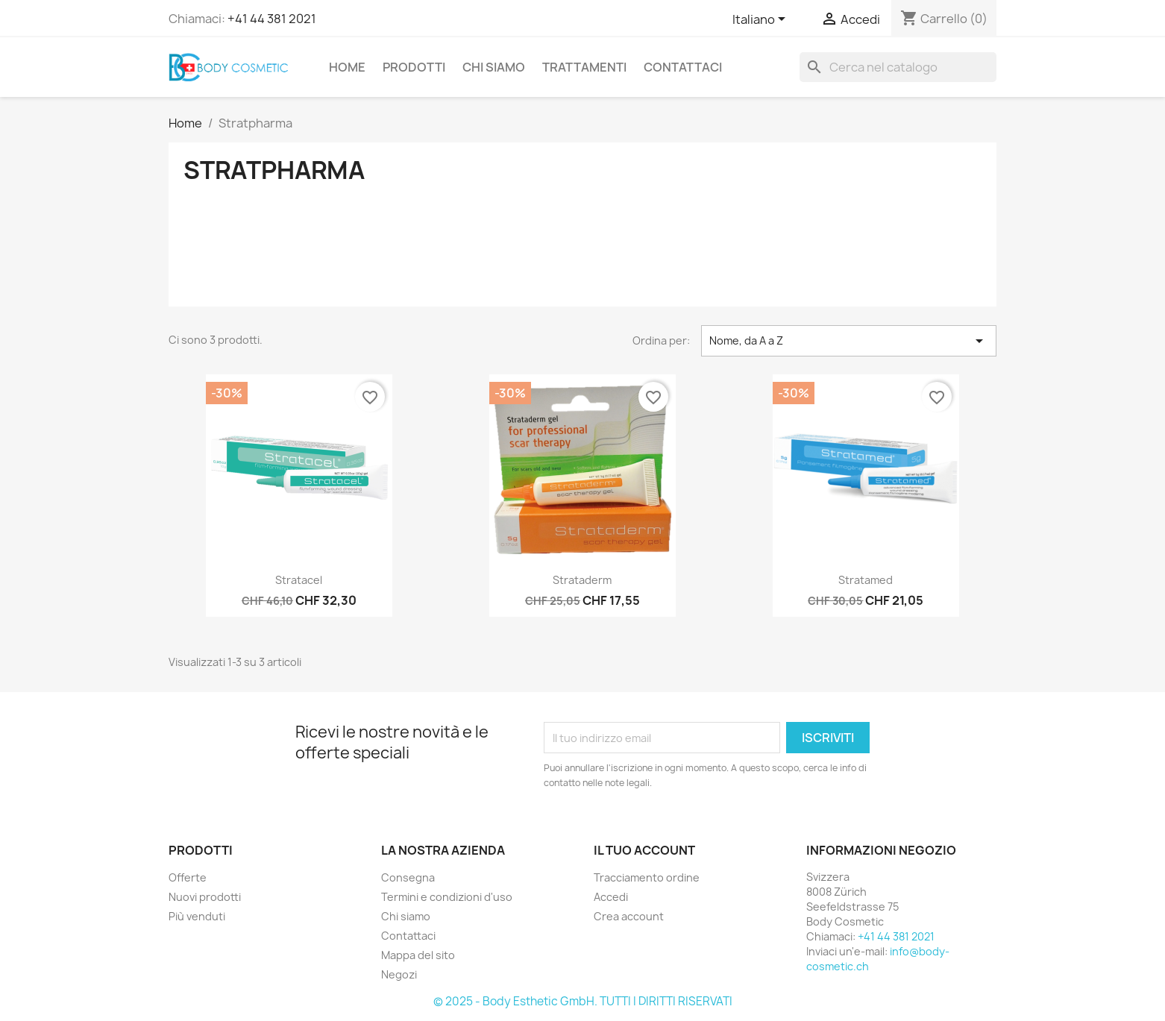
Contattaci (683, 67)
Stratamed (865, 580)
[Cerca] (898, 67)
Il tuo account (644, 850)
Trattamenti (584, 67)
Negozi (399, 974)
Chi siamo (493, 67)
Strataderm (582, 580)
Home (347, 67)
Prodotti (414, 67)
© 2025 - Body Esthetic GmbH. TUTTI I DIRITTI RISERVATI (582, 1001)
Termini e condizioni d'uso (446, 897)
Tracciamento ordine (647, 877)
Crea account (629, 916)
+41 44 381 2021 (271, 18)
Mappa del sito (418, 955)
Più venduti (197, 916)
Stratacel (298, 580)
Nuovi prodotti (205, 897)
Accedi (611, 897)
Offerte (188, 877)
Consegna (408, 877)
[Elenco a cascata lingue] (761, 20)
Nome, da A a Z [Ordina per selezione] (848, 341)
